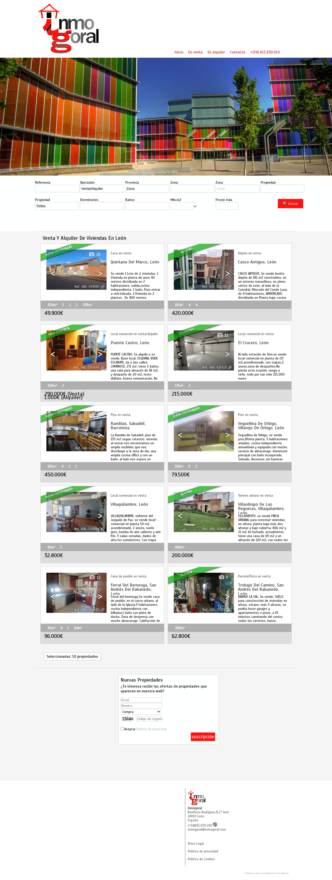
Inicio (179, 52)
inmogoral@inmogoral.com (207, 830)
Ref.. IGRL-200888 (87, 367)
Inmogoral (195, 808)
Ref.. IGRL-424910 (215, 529)
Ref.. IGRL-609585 (87, 610)
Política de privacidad (151, 729)
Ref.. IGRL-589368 (214, 448)
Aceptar (145, 729)
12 (95, 577)
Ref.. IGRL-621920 (215, 367)
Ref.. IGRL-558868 (87, 529)
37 (95, 416)
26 (95, 254)
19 (222, 254)
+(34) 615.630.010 (265, 52)
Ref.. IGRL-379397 (215, 610)
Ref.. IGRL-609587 (87, 287)
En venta (195, 52)
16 (222, 416)
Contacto (237, 52)
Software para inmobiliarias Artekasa (266, 873)
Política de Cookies (201, 859)
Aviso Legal (196, 844)
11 (222, 335)
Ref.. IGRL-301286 (214, 287)
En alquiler (216, 52)
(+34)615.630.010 (202, 826)
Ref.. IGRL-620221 (87, 448)
